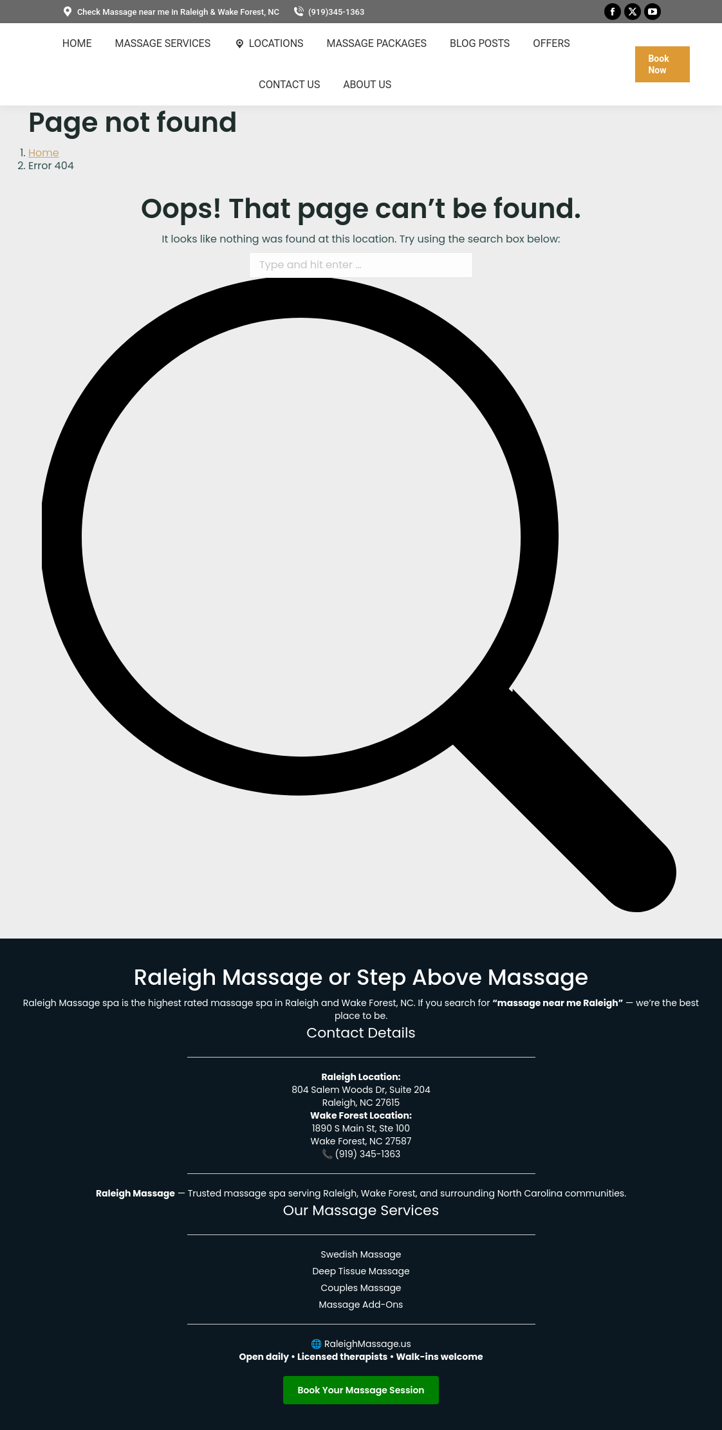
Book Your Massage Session (360, 1390)
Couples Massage (360, 1287)
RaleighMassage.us (367, 1343)
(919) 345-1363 (367, 1154)
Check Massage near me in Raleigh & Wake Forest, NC (170, 12)
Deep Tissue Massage (360, 1271)
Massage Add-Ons (361, 1304)
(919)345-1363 (328, 12)
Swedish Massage (360, 1254)
